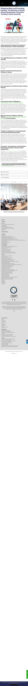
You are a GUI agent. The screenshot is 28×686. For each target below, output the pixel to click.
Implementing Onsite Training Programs (12, 103)
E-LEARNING (3, 234)
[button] (2, 3)
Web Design (12, 353)
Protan (16, 353)
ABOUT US (3, 219)
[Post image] (14, 197)
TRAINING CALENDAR (5, 231)
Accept (12, 684)
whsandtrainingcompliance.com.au (8, 165)
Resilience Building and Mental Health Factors (14, 211)
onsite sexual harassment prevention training (12, 150)
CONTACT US (3, 221)
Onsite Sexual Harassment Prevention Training (13, 117)
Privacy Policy (16, 684)
